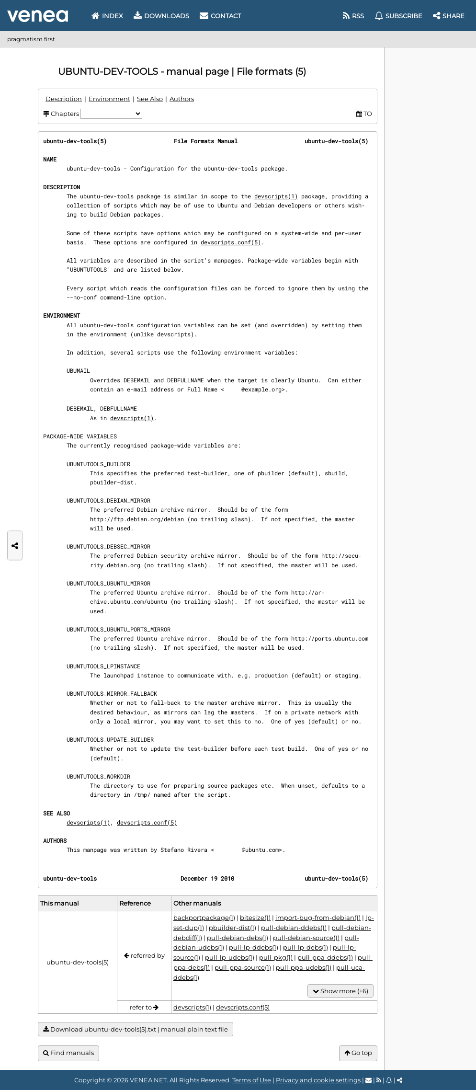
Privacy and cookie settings (318, 1080)
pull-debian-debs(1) (237, 937)
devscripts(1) (276, 196)
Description (63, 99)
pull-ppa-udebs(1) (303, 967)
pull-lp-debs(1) (305, 947)
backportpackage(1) (204, 917)
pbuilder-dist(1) (232, 927)
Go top (358, 1053)
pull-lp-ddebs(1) (253, 947)
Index (107, 15)
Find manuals (68, 1053)
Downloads (161, 15)
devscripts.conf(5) (231, 242)
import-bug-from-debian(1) (318, 917)
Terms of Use (251, 1080)
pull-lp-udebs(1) (229, 957)
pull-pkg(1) (276, 957)
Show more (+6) (340, 991)
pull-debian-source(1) (306, 937)
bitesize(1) (255, 917)
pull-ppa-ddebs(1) (325, 957)
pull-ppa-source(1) (243, 967)
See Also (150, 99)
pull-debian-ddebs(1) (294, 927)
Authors (182, 99)
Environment (109, 99)
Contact (220, 15)
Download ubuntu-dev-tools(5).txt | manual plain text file (135, 1029)
